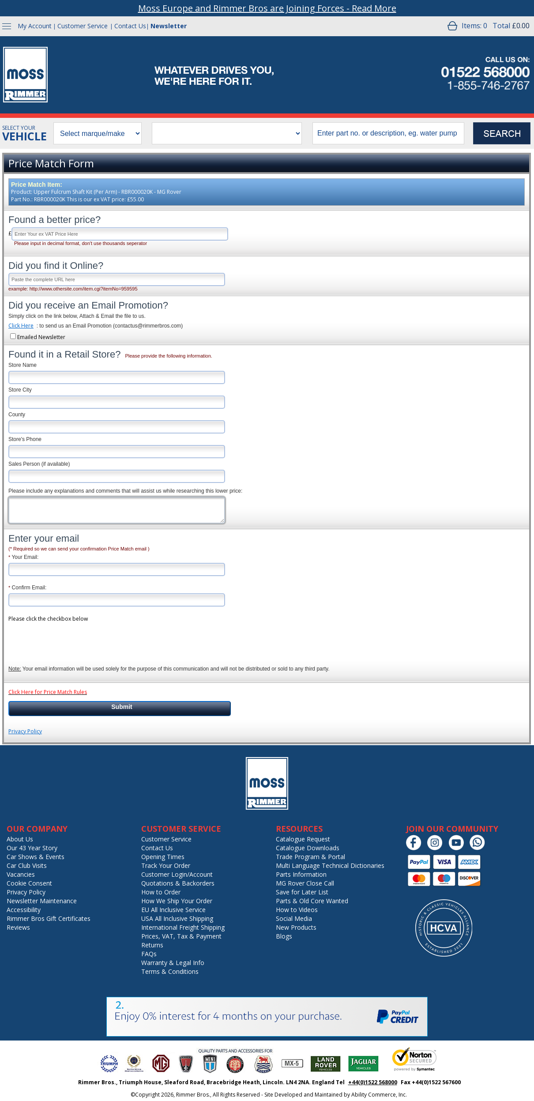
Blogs (284, 936)
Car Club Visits (27, 865)
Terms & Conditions (170, 971)
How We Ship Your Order (176, 901)
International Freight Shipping (183, 927)
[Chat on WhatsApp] (479, 848)
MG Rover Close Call (305, 883)
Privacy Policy (25, 731)
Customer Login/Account (177, 874)
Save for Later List (302, 892)
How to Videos (297, 909)
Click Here (21, 325)
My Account (35, 26)
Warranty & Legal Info (172, 962)
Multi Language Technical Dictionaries (330, 865)
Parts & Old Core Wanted (312, 901)
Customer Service (82, 26)
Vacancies (21, 874)
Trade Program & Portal (310, 856)
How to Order (161, 892)
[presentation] (75, 639)
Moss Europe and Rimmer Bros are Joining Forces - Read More (267, 8)
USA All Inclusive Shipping (177, 918)
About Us (20, 839)
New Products (296, 927)
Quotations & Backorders (177, 883)
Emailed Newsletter (41, 337)
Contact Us (130, 26)
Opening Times (162, 856)
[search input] (388, 133)
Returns (152, 945)
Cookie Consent (29, 883)
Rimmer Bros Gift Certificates (48, 918)
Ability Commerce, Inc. (379, 1094)
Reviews (18, 927)
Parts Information (301, 874)
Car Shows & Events (35, 856)
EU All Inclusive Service (173, 909)
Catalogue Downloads (307, 848)
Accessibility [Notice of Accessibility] (24, 909)
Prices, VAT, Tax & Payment (181, 936)
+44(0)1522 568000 (372, 1082)
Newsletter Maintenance (42, 901)
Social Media (294, 918)
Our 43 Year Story (32, 848)
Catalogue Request (303, 839)
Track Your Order (165, 865)
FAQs (149, 954)
